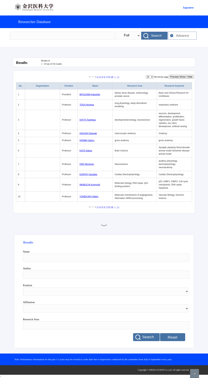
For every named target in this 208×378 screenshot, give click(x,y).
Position (69, 86)
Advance (182, 35)
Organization (42, 86)
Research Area (134, 86)
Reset (172, 337)
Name (95, 86)
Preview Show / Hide (181, 76)
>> (118, 77)
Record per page (161, 77)
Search (156, 35)
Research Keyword (174, 86)
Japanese (188, 7)
